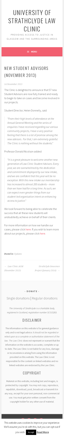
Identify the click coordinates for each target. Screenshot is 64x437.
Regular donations (45, 298)
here (28, 229)
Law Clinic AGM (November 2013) (13, 268)
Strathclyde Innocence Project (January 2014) (47, 268)
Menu (34, 51)
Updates (18, 254)
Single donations (18, 298)
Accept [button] (31, 432)
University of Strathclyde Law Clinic (32, 20)
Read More (43, 432)
